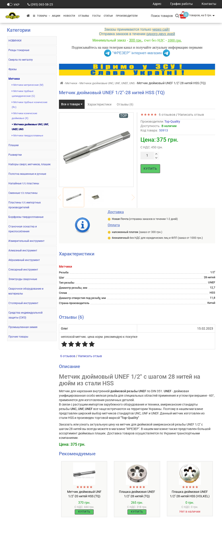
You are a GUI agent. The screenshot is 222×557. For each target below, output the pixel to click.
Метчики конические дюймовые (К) (24, 116)
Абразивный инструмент (24, 260)
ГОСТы (96, 15)
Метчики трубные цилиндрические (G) (23, 93)
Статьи (108, 15)
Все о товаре (71, 104)
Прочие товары (18, 336)
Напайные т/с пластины (23, 183)
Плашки (13, 145)
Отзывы (83, 15)
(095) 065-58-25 (42, 4)
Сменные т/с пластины (22, 193)
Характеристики (99, 104)
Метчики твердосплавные (27, 135)
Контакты (14, 551)
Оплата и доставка (21, 547)
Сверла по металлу (20, 59)
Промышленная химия (22, 327)
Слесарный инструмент (23, 269)
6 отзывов (166, 115)
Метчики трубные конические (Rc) (29, 105)
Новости (69, 15)
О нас (11, 542)
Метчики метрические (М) (27, 85)
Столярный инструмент (23, 303)
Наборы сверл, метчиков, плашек (29, 164)
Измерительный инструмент (26, 241)
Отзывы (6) (125, 104)
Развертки (15, 154)
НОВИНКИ (14, 40)
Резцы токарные (18, 50)
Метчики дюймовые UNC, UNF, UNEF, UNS (30, 127)
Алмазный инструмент (22, 250)
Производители (127, 15)
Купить (150, 168)
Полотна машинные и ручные (27, 173)
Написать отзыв (191, 115)
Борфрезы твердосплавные (25, 217)
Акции (56, 15)
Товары (41, 15)
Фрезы (12, 69)
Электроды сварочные (22, 279)
